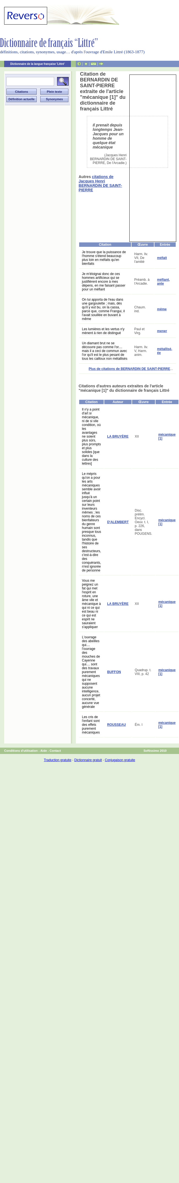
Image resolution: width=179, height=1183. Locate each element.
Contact (55, 750)
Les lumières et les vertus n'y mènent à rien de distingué (103, 331)
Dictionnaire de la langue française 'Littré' (37, 63)
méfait (162, 258)
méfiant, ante (163, 281)
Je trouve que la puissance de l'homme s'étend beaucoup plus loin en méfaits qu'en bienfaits (104, 258)
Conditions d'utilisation (21, 750)
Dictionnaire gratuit (88, 760)
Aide (43, 750)
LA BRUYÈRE (118, 436)
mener (162, 331)
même (162, 309)
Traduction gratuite (57, 760)
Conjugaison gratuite (120, 760)
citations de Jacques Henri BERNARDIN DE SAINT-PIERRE (100, 183)
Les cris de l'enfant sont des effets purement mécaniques (91, 724)
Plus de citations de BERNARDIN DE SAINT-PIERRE (129, 369)
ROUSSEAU (116, 725)
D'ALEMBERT (118, 522)
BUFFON (114, 672)
